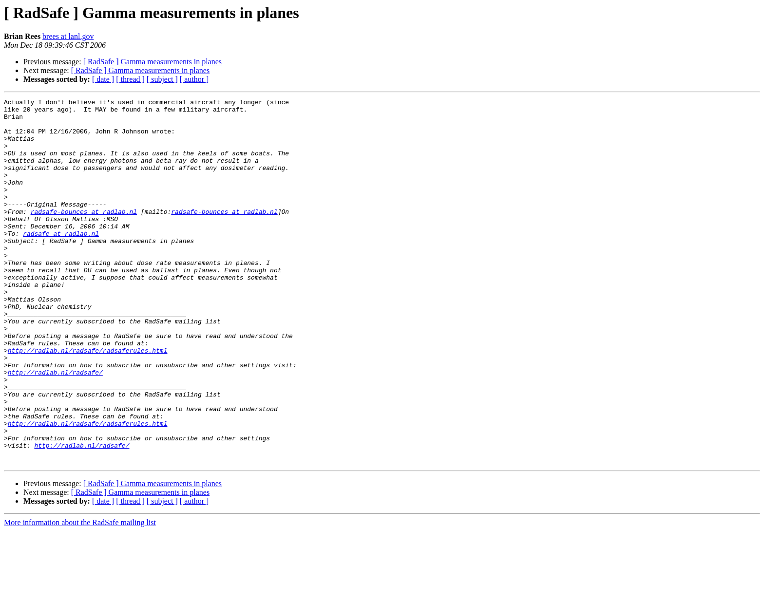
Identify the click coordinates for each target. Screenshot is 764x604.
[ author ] (194, 79)
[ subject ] (162, 79)
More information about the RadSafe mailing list (80, 595)
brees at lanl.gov (68, 36)
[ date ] (103, 79)
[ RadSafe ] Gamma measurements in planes (152, 61)
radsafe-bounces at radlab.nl (84, 234)
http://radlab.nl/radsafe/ (55, 427)
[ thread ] (130, 79)
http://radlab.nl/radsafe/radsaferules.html (88, 401)
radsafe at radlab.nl (61, 261)
